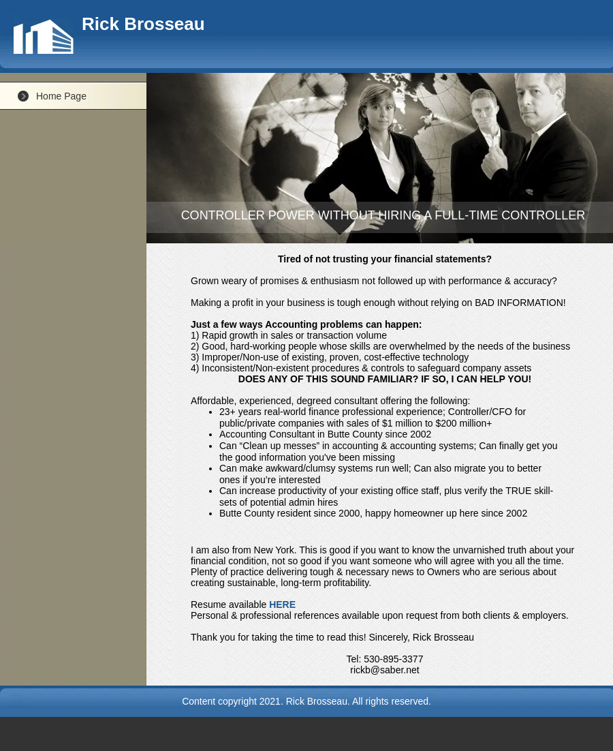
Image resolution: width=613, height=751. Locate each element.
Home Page (61, 96)
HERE (282, 604)
